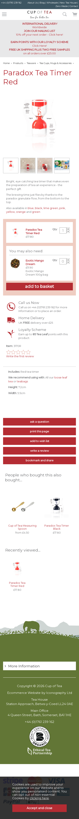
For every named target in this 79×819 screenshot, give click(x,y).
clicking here (39, 798)
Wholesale (52, 2)
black (38, 208)
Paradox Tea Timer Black (56, 527)
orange (21, 211)
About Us (32, 2)
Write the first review (20, 356)
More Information (24, 666)
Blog (42, 2)
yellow (10, 211)
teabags (23, 381)
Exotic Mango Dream (35, 262)
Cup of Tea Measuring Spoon (22, 527)
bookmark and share (40, 460)
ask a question (39, 421)
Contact (74, 6)
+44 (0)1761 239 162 (11, 2)
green (36, 211)
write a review (39, 450)
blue (31, 208)
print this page (39, 431)
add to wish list (39, 441)
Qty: (54, 229)
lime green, (51, 208)
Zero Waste (61, 6)
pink (62, 208)
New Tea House (68, 2)
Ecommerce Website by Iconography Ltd (39, 693)
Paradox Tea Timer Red (17, 584)
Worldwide (39, 25)
